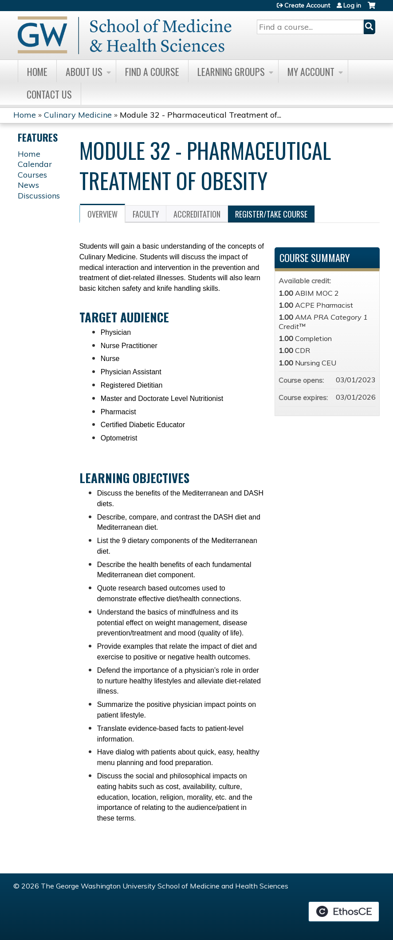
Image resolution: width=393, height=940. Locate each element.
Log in (352, 5)
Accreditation (196, 214)
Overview (102, 214)
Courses (32, 175)
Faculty (146, 214)
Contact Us (49, 94)
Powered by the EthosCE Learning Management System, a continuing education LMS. (344, 911)
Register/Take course (271, 214)
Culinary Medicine (78, 115)
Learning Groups (231, 71)
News (28, 185)
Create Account (307, 5)
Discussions (39, 195)
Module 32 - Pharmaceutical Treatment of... (200, 115)
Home (37, 71)
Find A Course (152, 71)
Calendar (35, 164)
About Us (84, 71)
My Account (310, 71)
